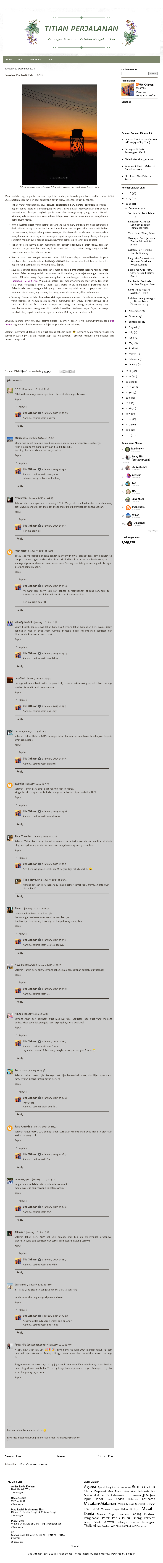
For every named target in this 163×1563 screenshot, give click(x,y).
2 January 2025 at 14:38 (32, 1070)
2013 (128, 424)
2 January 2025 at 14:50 (44, 1126)
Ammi (18, 1013)
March (133, 353)
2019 (128, 392)
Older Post (106, 1456)
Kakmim (19, 1232)
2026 (129, 193)
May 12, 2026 (18, 1500)
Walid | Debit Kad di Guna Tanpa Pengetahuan (36, 1523)
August (133, 327)
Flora (133, 1491)
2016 (128, 408)
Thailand (90, 1525)
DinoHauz (139, 522)
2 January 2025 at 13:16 (54, 811)
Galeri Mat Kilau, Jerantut (139, 159)
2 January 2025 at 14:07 (35, 1013)
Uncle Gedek (18, 1497)
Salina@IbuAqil (23, 622)
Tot (17, 1070)
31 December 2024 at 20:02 (38, 437)
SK (12, 1532)
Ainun (18, 908)
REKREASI (35, 59)
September (135, 321)
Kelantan (133, 1499)
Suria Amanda (22, 1126)
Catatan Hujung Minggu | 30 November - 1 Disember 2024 (142, 301)
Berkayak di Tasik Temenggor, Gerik (135, 151)
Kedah (120, 1499)
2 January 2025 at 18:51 (54, 1154)
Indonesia (143, 1491)
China (88, 1491)
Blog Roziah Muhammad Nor (27, 1509)
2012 (128, 429)
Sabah (97, 1522)
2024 (129, 203)
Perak (106, 1518)
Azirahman (20, 498)
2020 (129, 387)
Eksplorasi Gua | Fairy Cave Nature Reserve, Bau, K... (141, 273)
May (131, 342)
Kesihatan (148, 1499)
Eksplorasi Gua (103, 1491)
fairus (18, 731)
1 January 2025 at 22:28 (45, 836)
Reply (18, 398)
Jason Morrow (102, 1553)
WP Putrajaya (139, 1526)
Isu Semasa (133, 1495)
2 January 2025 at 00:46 (35, 908)
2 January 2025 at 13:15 (54, 706)
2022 (129, 376)
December (135, 208)
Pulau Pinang (132, 1518)
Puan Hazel (21, 550)
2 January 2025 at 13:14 (54, 585)
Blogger (130, 1553)
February (134, 359)
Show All (75, 1546)
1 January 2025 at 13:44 (38, 678)
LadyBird (19, 678)
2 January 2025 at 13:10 (54, 469)
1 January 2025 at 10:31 (40, 550)
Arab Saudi (119, 1487)
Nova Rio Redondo (25, 964)
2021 (128, 381)
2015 (128, 413)
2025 (129, 198)
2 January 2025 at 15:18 (36, 1232)
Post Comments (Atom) (33, 1464)
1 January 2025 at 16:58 (37, 783)
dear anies (20, 1284)
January (133, 364)
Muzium (101, 1514)
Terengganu (148, 1522)
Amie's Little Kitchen (22, 1486)
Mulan (18, 437)
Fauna (118, 1491)
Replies (23, 406)
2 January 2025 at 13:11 (54, 525)
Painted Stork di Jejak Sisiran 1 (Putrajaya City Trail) (141, 140)
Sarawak (109, 1522)
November (135, 310)
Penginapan (92, 1518)
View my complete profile (145, 94)
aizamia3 (19, 783)
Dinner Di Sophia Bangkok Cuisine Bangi (33, 1512)
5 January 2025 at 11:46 (39, 1284)
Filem (126, 1491)
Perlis (116, 1518)
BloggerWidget (153, 531)
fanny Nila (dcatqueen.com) (30, 1344)
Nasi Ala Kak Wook (21, 1489)
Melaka (130, 1503)
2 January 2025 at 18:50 (54, 1041)
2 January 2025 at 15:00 (43, 1179)
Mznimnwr (137, 448)
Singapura (134, 1522)
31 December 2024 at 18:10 (34, 388)
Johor (99, 1499)
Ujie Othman (30, 412)
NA (16, 388)
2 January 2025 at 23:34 (54, 879)
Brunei (128, 1487)
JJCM (50, 59)
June (131, 337)
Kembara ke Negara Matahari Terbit (139, 291)
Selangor (122, 1522)
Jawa (152, 1495)
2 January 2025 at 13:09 (55, 412)
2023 (129, 370)
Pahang (136, 1514)
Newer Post (14, 1456)
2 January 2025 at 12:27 (48, 964)
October (134, 316)
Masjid (121, 1503)
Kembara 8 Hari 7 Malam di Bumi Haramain (140, 168)
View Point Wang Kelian (141, 233)
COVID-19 (148, 1487)
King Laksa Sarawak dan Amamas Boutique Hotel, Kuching (141, 261)
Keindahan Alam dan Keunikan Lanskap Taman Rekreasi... (139, 224)
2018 (128, 397)
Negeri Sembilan (119, 1514)
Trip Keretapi (103, 1526)
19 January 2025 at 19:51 (59, 1344)
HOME (9, 59)
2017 (128, 403)
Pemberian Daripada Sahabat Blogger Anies (142, 283)
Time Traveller (23, 836)
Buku (136, 1486)
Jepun (88, 1499)
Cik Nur (136, 475)
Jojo (110, 1499)
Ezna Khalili (138, 498)
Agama (90, 1486)
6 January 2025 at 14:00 (55, 1315)
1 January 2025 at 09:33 (40, 498)
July (131, 332)
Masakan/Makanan (100, 1503)
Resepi (87, 1522)
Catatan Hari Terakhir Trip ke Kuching (140, 251)
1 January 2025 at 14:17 (34, 731)
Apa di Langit (105, 1487)
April (132, 348)
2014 (129, 419)
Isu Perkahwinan (112, 1495)
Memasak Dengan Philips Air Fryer (120, 1509)
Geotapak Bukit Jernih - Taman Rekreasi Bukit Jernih (141, 241)
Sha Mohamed (139, 467)
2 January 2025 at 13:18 (54, 988)
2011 (128, 435)
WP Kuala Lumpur (121, 1525)
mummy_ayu (22, 1179)
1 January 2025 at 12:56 (45, 622)
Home (60, 1456)
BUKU (21, 59)
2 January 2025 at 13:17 (54, 863)
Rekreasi (149, 1518)
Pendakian (149, 1514)
